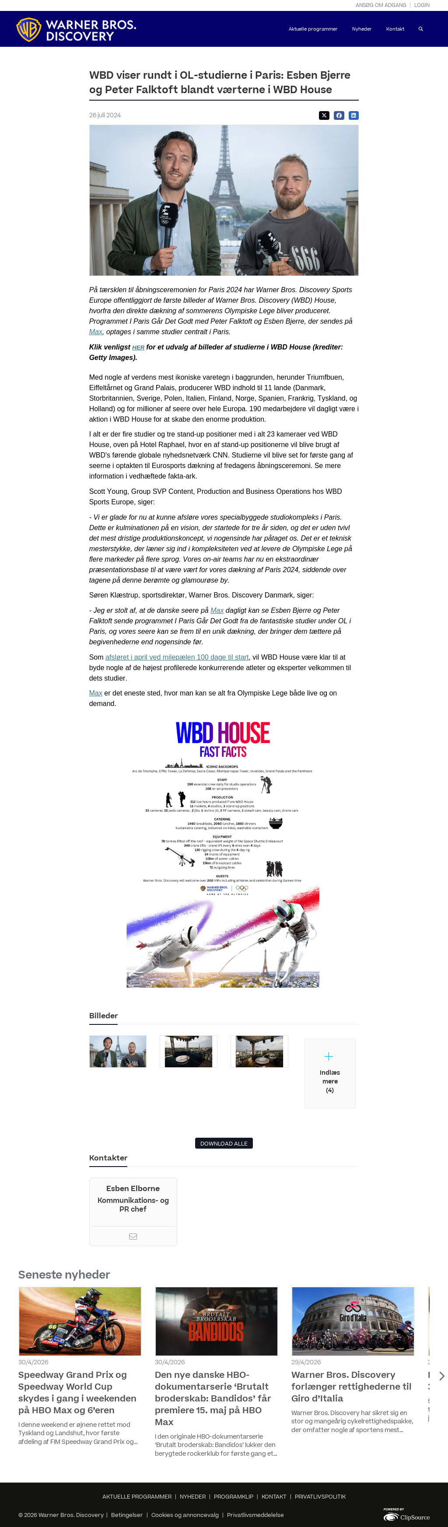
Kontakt (395, 29)
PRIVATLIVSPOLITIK (320, 1497)
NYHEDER (193, 1497)
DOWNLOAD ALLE (224, 1144)
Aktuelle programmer (313, 29)
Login (422, 5)
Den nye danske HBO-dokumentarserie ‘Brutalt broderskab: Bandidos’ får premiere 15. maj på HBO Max (213, 1399)
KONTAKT (274, 1497)
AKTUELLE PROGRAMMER (137, 1497)
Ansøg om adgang (381, 5)
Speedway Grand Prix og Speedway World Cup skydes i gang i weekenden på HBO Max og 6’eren (77, 1393)
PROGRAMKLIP (233, 1497)
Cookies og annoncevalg (185, 1515)
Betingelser (127, 1515)
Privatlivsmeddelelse (255, 1515)
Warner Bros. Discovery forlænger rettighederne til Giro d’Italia (351, 1387)
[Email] (133, 1238)
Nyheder (362, 29)
